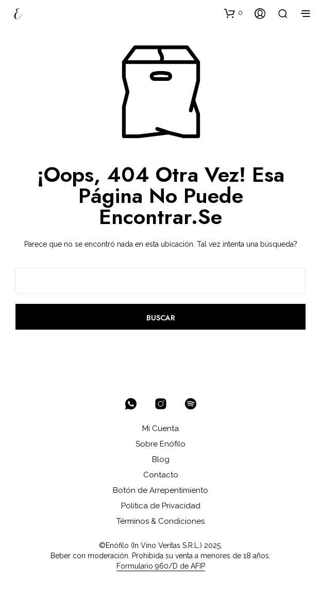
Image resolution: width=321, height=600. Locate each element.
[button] (233, 13)
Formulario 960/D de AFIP (160, 566)
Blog (161, 459)
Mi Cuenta (160, 428)
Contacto (160, 474)
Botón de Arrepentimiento (160, 490)
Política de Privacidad (160, 505)
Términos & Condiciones (160, 521)
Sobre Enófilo (160, 444)
